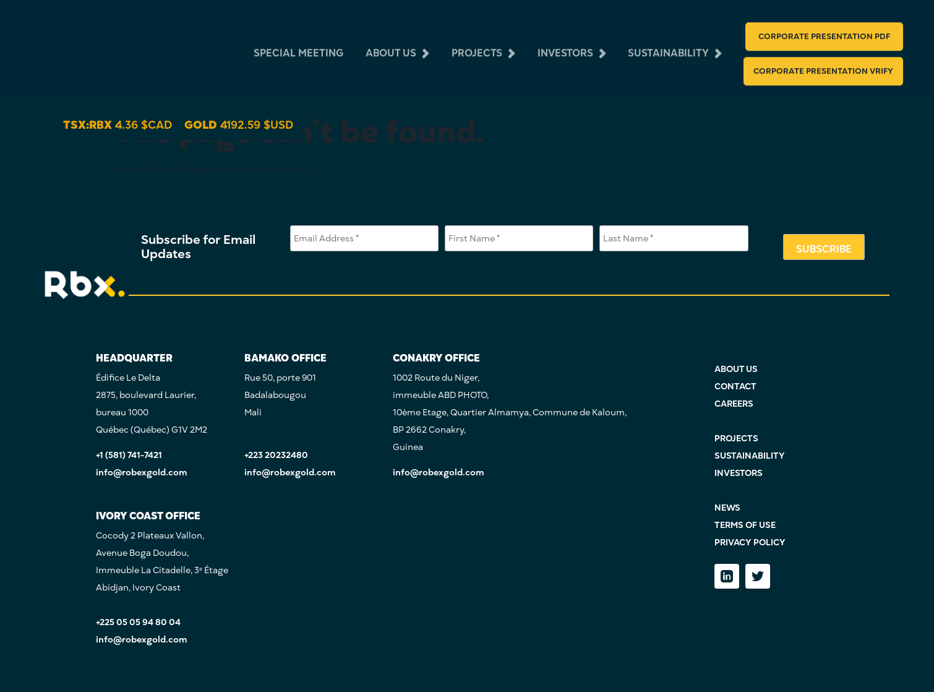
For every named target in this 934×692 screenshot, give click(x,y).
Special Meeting (298, 44)
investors (565, 44)
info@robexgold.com (141, 472)
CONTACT (735, 386)
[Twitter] (757, 576)
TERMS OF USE (745, 525)
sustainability (668, 44)
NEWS (727, 508)
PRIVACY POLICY (750, 542)
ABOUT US (736, 369)
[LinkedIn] (726, 576)
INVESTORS (738, 473)
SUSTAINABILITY (749, 456)
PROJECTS (736, 438)
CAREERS (733, 404)
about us (391, 44)
